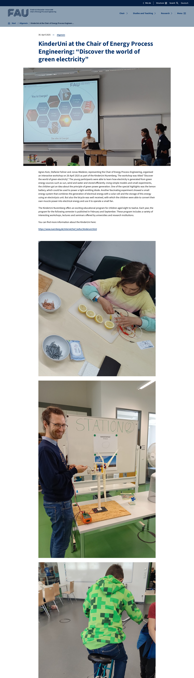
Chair (121, 13)
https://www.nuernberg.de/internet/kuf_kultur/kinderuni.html (71, 229)
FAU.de (147, 3)
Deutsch (184, 3)
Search (173, 3)
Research (165, 13)
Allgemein (61, 34)
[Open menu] (181, 13)
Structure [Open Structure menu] (161, 3)
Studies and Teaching (143, 13)
